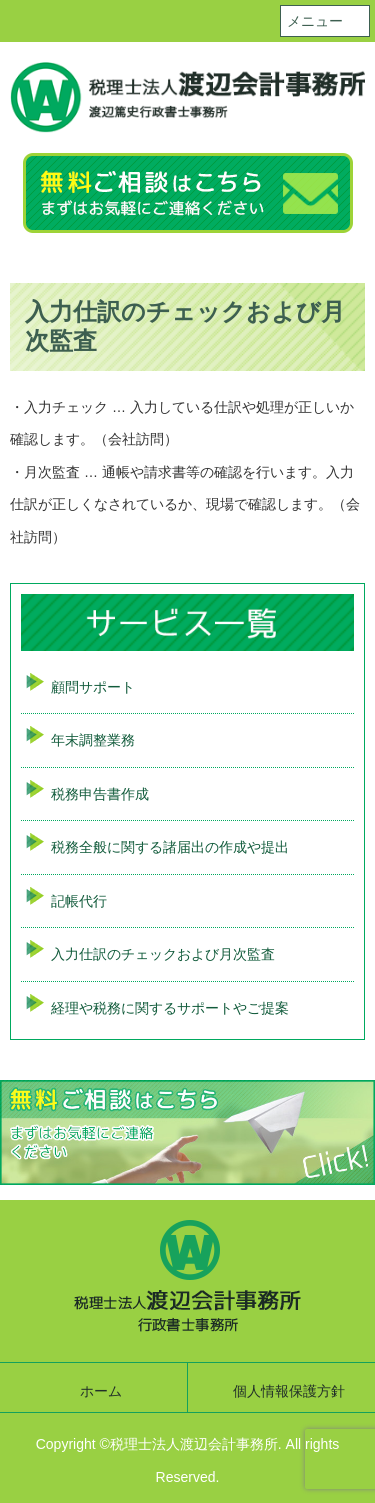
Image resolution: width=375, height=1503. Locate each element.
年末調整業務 (93, 740)
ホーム (101, 1391)
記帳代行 (79, 901)
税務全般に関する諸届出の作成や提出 (170, 847)
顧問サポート (93, 687)
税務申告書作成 (100, 794)
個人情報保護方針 (289, 1391)
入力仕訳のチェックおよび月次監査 (163, 954)
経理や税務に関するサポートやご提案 (170, 1008)
